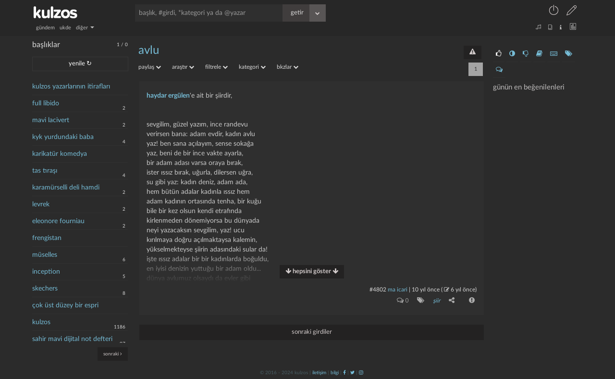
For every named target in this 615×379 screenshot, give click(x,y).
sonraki (112, 353)
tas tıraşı (44, 170)
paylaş (149, 67)
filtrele (216, 67)
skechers (45, 288)
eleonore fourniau (58, 221)
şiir (436, 300)
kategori (252, 67)
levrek (40, 204)
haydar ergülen (168, 95)
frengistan (47, 238)
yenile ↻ (80, 64)
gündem (45, 27)
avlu (148, 50)
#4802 (377, 289)
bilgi (335, 372)
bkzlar (287, 67)
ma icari (397, 289)
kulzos (41, 322)
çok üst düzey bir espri (65, 305)
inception (46, 271)
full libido (45, 103)
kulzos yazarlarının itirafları (71, 86)
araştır (183, 67)
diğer (85, 27)
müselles (44, 255)
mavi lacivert (50, 120)
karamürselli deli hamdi (65, 187)
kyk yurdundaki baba (63, 137)
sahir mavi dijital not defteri (72, 339)
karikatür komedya (59, 154)
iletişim (319, 372)
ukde (65, 27)
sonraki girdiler (312, 332)
